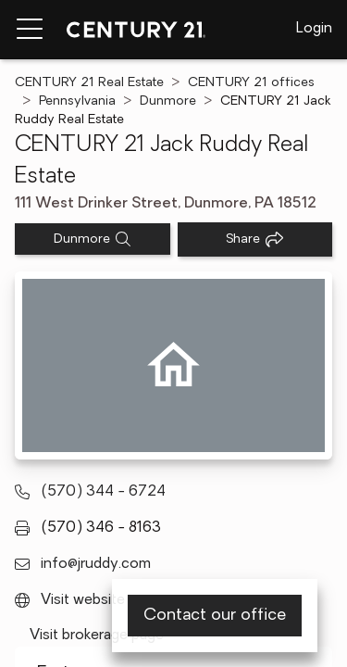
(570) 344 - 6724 (103, 492)
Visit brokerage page (97, 635)
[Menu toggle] (29, 29)
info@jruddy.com (96, 564)
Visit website (83, 600)
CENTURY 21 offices (251, 83)
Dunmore (168, 101)
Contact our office (214, 615)
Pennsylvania (77, 101)
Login (314, 28)
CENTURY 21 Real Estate (89, 83)
